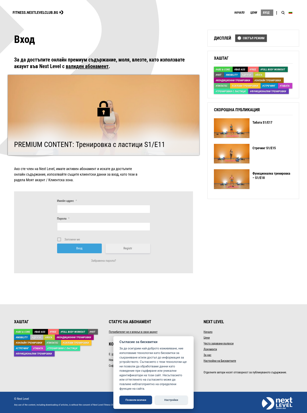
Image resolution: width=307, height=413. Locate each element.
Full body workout (273, 68)
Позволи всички (135, 399)
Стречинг (269, 85)
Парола (63, 218)
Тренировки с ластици (231, 90)
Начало (229, 12)
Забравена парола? (103, 260)
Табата (285, 85)
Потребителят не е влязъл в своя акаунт (133, 331)
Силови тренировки (245, 85)
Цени (246, 12)
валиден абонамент (87, 66)
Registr (128, 248)
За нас (207, 354)
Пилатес (222, 85)
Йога (259, 74)
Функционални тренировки (268, 90)
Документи (210, 348)
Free (253, 68)
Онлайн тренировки (268, 79)
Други (247, 74)
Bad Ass (240, 68)
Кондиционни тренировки (233, 79)
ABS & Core (223, 68)
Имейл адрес (67, 200)
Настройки (171, 399)
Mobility (232, 74)
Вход (262, 12)
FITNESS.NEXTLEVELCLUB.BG (39, 12)
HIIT (219, 74)
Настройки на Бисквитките (220, 360)
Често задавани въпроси (219, 342)
